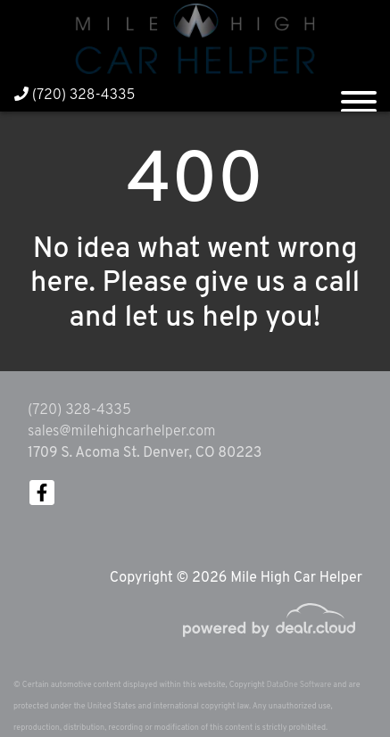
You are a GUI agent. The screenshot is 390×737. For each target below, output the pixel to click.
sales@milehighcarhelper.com (121, 432)
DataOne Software (299, 685)
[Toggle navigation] (359, 95)
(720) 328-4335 (75, 95)
